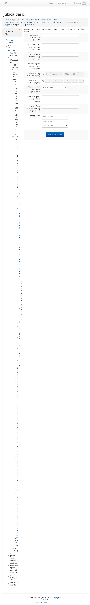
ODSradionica (16, 540)
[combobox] (55, 116)
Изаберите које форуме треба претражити (34, 89)
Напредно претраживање (23, 24)
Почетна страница (9, 41)
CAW (16, 535)
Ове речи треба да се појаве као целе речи (33, 66)
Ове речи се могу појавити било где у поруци (33, 37)
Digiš (6, 2)
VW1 (16, 545)
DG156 (19, 208)
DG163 (19, 360)
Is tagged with (35, 116)
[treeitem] (12, 41)
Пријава (77, 3)
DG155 (19, 220)
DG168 (19, 269)
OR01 (19, 337)
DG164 (19, 348)
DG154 (19, 233)
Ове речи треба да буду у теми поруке (34, 98)
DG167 (19, 326)
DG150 (19, 257)
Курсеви (11, 50)
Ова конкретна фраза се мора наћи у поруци (34, 46)
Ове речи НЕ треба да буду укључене (34, 56)
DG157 (19, 196)
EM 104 (19, 245)
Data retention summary (45, 602)
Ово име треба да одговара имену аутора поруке (33, 108)
